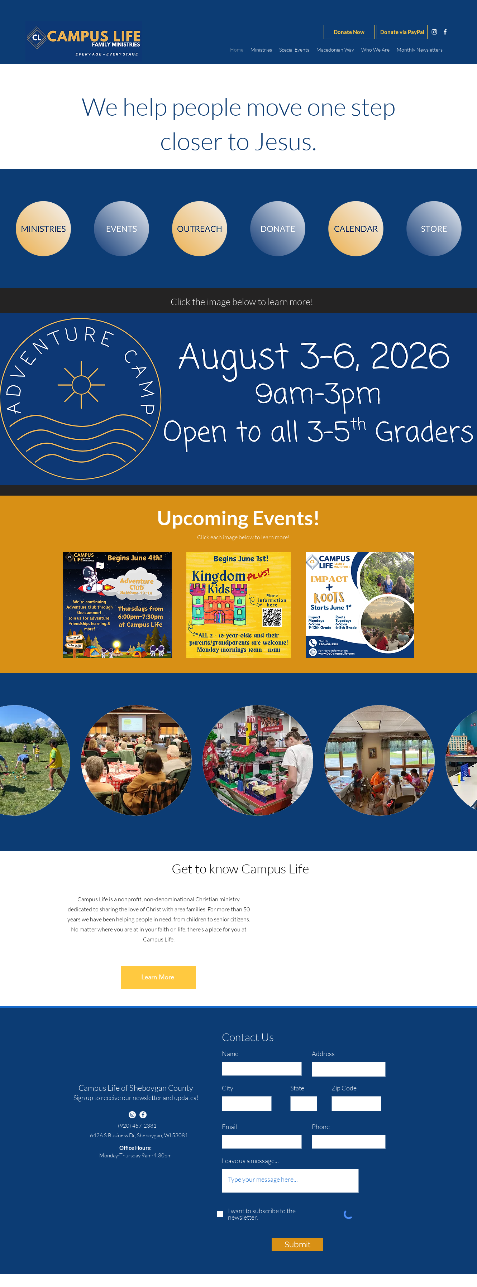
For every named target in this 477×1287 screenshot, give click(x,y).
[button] (136, 760)
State (297, 1088)
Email (229, 1126)
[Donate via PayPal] (402, 32)
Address (323, 1053)
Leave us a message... (250, 1160)
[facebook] (445, 31)
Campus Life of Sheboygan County (135, 1088)
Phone (321, 1126)
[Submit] (297, 1244)
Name (230, 1053)
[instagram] (434, 31)
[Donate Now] (349, 32)
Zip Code (344, 1088)
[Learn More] (158, 977)
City (227, 1088)
